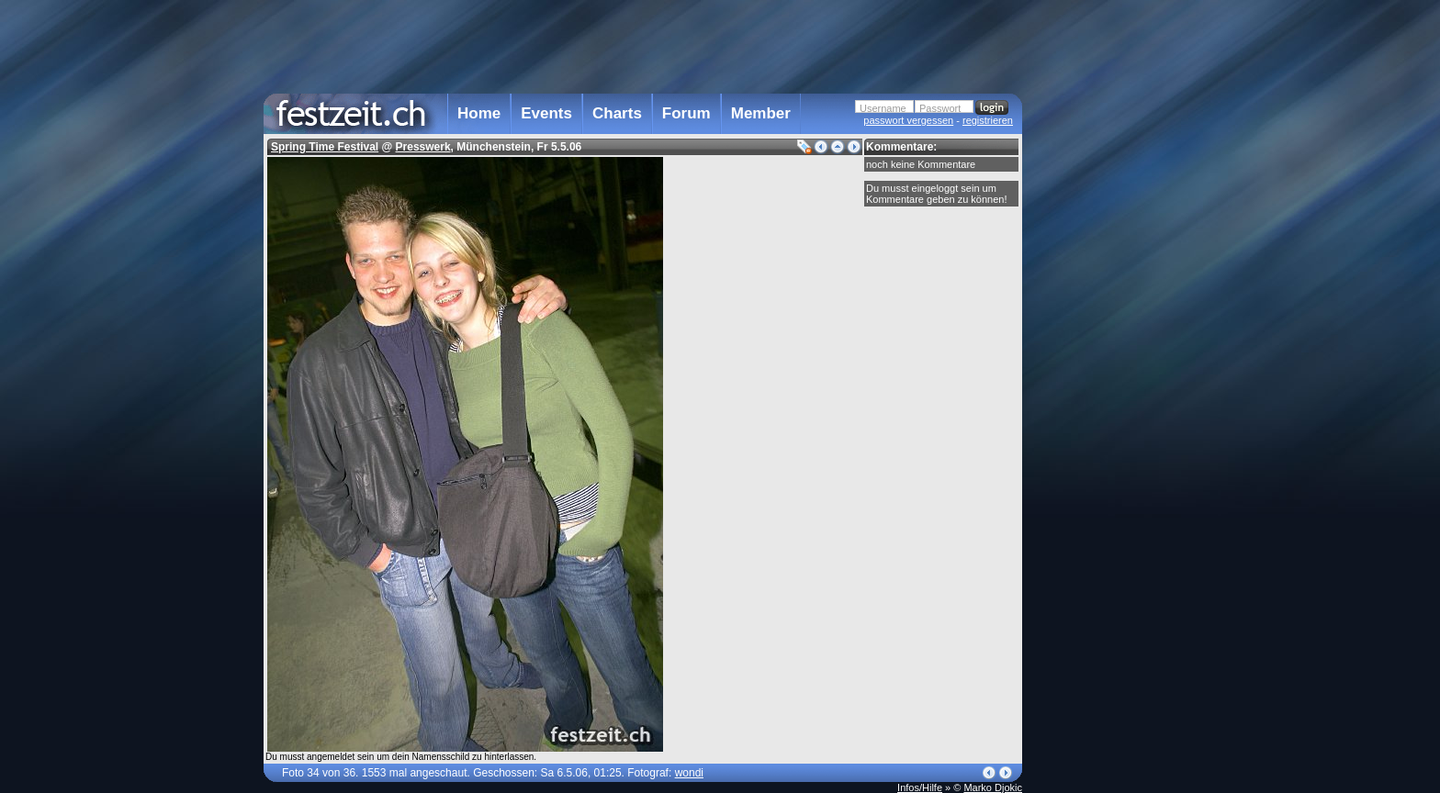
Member (761, 113)
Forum (686, 113)
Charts (617, 113)
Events (546, 113)
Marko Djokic (992, 787)
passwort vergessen (908, 120)
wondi (689, 772)
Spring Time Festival (324, 146)
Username (883, 108)
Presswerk (423, 146)
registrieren (987, 120)
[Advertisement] (1102, 370)
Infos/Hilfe (919, 787)
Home (479, 113)
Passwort (940, 108)
